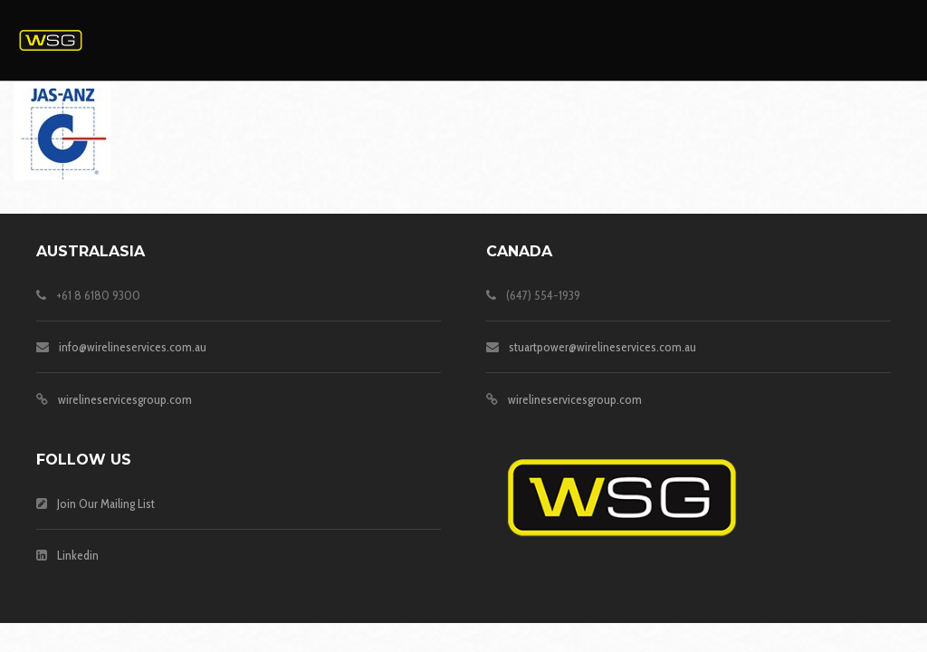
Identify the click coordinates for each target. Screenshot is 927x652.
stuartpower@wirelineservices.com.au (602, 347)
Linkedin (78, 555)
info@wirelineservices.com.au (132, 347)
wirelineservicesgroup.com (125, 399)
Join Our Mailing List (106, 503)
